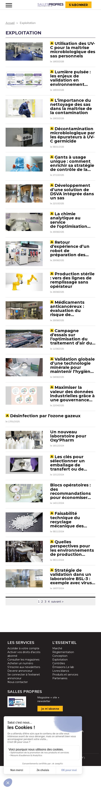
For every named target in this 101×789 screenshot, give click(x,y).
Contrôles (58, 686)
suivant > (57, 625)
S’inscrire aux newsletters (23, 690)
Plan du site (46, 780)
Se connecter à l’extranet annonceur (23, 699)
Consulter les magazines (23, 683)
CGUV (80, 780)
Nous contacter (17, 705)
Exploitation (60, 683)
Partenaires (59, 701)
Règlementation (63, 675)
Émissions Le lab (63, 690)
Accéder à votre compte (23, 671)
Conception (59, 679)
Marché (57, 671)
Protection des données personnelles (45, 784)
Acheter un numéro (20, 686)
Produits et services (65, 698)
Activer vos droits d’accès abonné (23, 677)
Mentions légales (65, 780)
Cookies (73, 784)
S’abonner (79, 5)
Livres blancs (60, 694)
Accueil (10, 23)
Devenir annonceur (19, 694)
